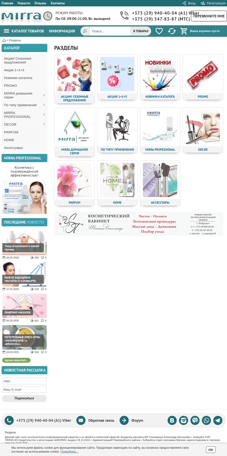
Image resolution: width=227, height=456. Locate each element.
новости (35, 222)
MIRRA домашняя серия (18, 95)
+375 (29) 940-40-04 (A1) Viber (159, 13)
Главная (7, 3)
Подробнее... (69, 451)
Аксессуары (13, 148)
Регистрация (216, 3)
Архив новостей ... (16, 360)
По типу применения (20, 105)
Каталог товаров (24, 31)
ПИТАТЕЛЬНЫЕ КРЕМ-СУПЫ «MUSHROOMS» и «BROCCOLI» (22, 340)
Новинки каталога (18, 78)
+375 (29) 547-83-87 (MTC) (159, 19)
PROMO (10, 85)
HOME (9, 140)
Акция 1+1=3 (14, 70)
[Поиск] (85, 31)
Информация (62, 31)
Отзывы (40, 3)
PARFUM (11, 132)
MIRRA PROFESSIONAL (17, 115)
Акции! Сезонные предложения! (18, 60)
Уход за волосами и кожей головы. (22, 247)
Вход (191, 3)
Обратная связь (101, 420)
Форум (137, 420)
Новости (24, 3)
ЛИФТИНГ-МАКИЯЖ (18, 312)
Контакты (58, 3)
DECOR (10, 124)
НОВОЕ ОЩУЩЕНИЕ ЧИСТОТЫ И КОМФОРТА (20, 279)
